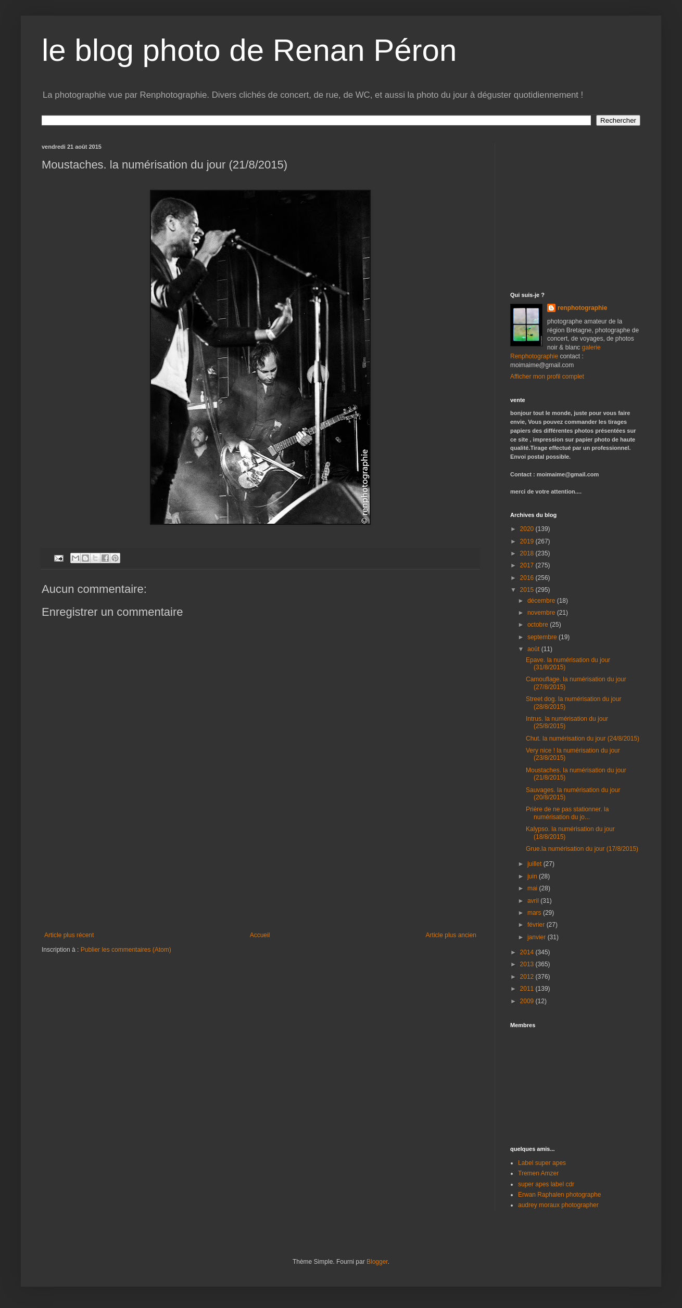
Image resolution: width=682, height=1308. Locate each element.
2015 (528, 589)
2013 (528, 964)
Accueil (260, 935)
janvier (537, 937)
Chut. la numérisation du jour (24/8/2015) (582, 738)
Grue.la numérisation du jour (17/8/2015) (582, 848)
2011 (528, 988)
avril (533, 900)
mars (535, 912)
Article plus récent (69, 935)
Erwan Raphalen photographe (559, 1194)
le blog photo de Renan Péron (249, 50)
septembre (543, 637)
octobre (538, 624)
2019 (528, 541)
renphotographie (582, 308)
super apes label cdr (546, 1184)
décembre (542, 600)
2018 (528, 553)
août (534, 649)
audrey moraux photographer (558, 1205)
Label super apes (542, 1163)
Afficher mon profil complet (547, 376)
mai (533, 888)
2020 (528, 529)
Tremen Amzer (538, 1173)
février (537, 924)
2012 (528, 976)
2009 (528, 1001)
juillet (535, 863)
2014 (528, 952)
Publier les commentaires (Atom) (126, 949)
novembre (542, 612)
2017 (528, 565)
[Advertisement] (260, 885)
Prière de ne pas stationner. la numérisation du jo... (567, 813)
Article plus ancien (451, 935)
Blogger (377, 1261)
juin (533, 876)
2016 (528, 577)
